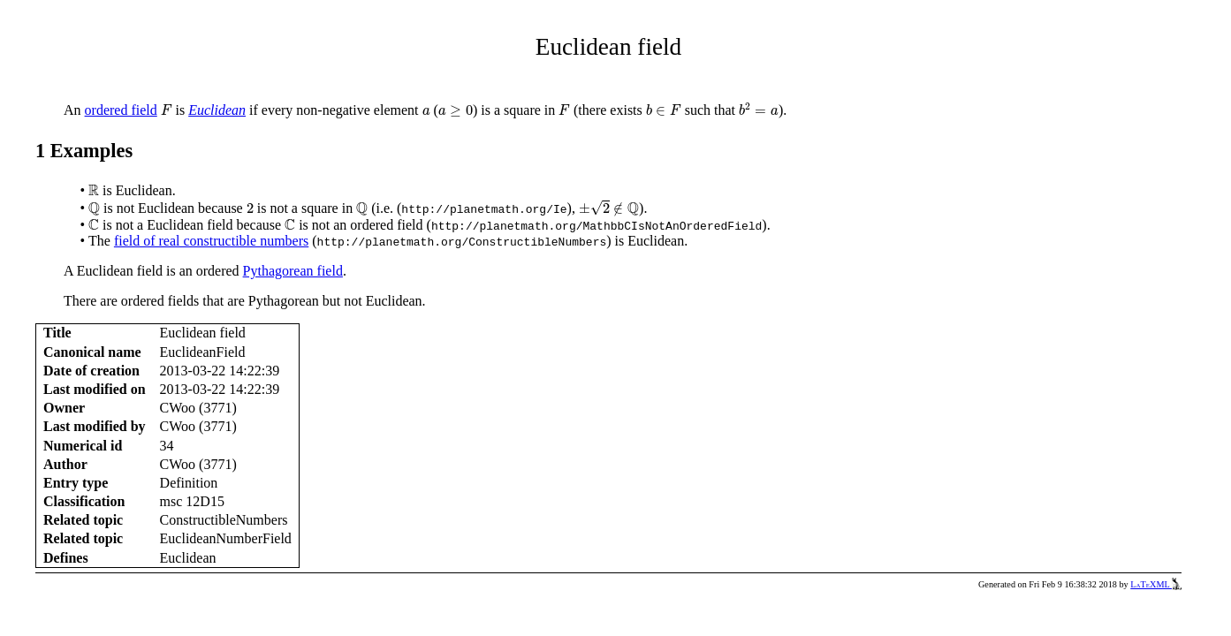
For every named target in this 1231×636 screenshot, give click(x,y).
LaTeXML (1156, 584)
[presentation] (166, 110)
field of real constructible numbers (211, 240)
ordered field (121, 109)
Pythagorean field (293, 270)
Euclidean (217, 109)
